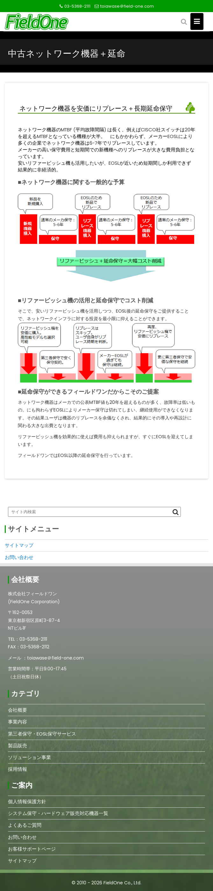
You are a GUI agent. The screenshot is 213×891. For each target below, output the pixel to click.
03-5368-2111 (77, 6)
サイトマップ (19, 545)
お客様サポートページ (32, 849)
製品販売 (17, 745)
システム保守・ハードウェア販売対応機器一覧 (58, 813)
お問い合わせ (19, 557)
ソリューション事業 (29, 757)
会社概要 (17, 710)
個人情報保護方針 (27, 801)
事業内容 (17, 721)
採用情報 (17, 769)
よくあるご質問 (24, 825)
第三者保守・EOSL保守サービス (42, 733)
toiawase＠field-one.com (127, 6)
